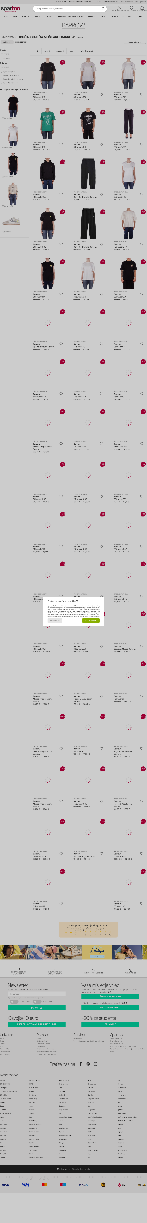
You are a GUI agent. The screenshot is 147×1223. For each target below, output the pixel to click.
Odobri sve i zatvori (91, 620)
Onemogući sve (55, 620)
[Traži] (103, 9)
